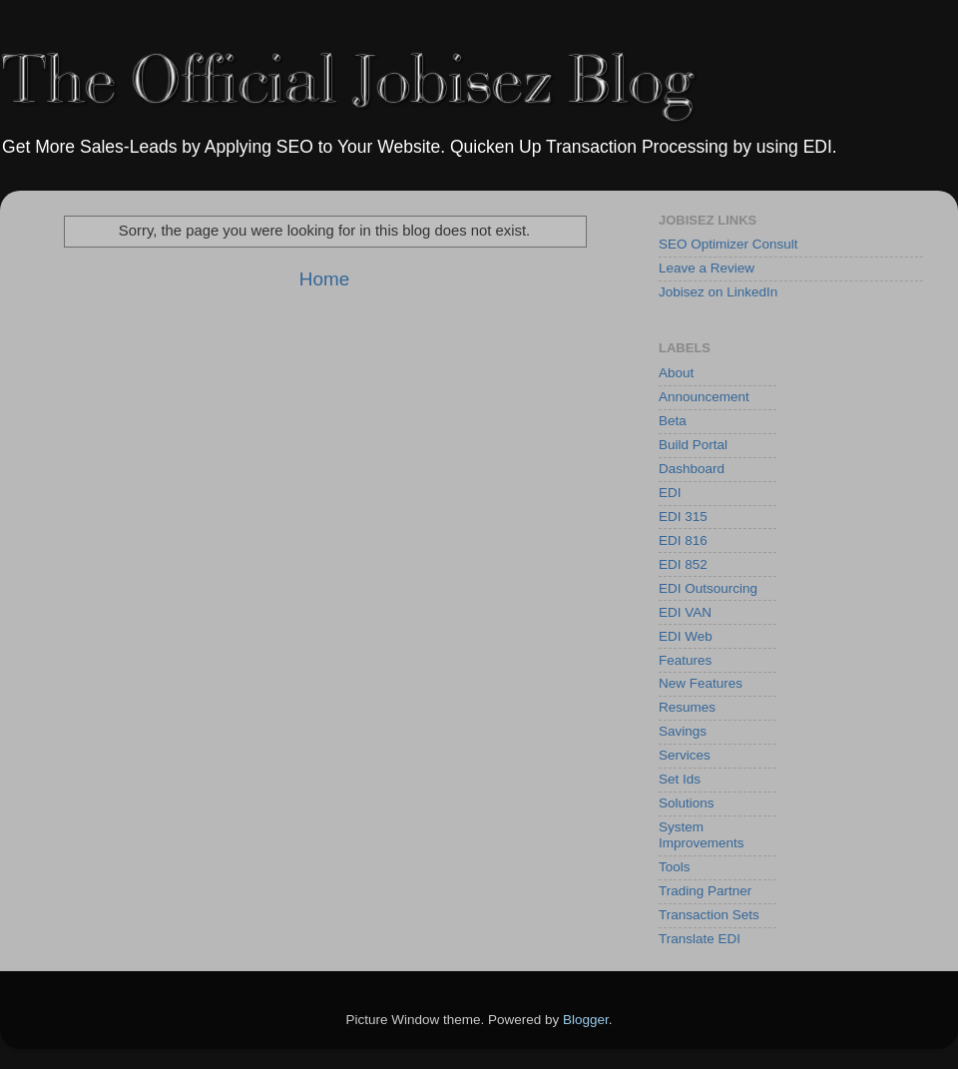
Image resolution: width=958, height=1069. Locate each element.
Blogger (586, 1019)
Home (324, 278)
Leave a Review (706, 268)
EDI (670, 492)
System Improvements (701, 834)
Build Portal (693, 444)
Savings (683, 731)
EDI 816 (683, 540)
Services (685, 755)
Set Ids (680, 779)
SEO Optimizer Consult (728, 244)
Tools (675, 866)
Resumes (687, 707)
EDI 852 (683, 564)
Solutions (687, 803)
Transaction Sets (709, 914)
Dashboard (691, 468)
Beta (673, 420)
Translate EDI (699, 938)
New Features (700, 683)
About (676, 372)
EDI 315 (683, 516)
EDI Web (686, 636)
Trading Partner (705, 890)
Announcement (704, 396)
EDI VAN (685, 612)
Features (685, 660)
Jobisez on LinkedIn (718, 291)
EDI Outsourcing (708, 588)
